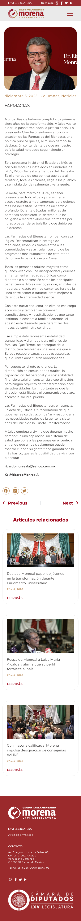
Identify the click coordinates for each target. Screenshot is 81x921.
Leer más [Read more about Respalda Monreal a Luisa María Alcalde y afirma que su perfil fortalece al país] (14, 684)
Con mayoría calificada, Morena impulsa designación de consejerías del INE (36, 750)
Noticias (68, 96)
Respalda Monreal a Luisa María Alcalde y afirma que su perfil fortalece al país (33, 664)
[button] (6, 490)
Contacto (47, 3)
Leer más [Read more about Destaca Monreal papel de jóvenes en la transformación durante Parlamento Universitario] (14, 598)
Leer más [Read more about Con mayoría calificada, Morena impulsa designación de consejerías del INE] (14, 770)
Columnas (50, 96)
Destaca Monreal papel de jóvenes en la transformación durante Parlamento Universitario (35, 578)
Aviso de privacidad (20, 835)
